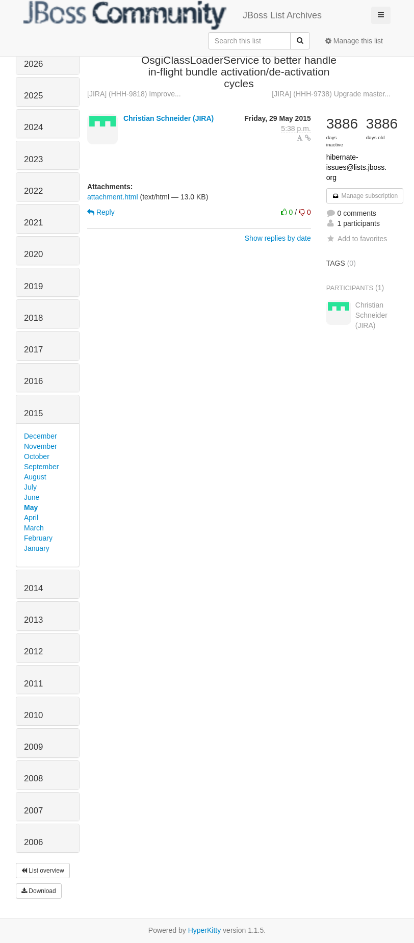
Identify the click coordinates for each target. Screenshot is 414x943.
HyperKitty (204, 930)
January (36, 548)
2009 (33, 747)
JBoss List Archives (172, 15)
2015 (33, 413)
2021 (33, 222)
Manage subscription (365, 195)
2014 (33, 588)
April (31, 518)
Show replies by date (278, 238)
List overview (42, 870)
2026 (33, 64)
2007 (33, 810)
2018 (33, 318)
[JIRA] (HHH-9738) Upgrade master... (331, 94)
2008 (33, 778)
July (30, 487)
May (31, 507)
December (40, 436)
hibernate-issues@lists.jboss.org (356, 167)
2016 (33, 381)
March (34, 528)
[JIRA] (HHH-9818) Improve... (134, 94)
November (40, 446)
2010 (33, 715)
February (38, 538)
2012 (33, 651)
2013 (33, 620)
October (36, 456)
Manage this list (354, 41)
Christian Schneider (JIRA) (168, 118)
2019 (33, 286)
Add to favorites (356, 239)
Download (38, 891)
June (31, 497)
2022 (33, 191)
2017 (33, 349)
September (41, 467)
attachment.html (112, 197)
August (35, 477)
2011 (33, 684)
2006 (33, 842)
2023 (33, 159)
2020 (33, 254)
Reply (101, 212)
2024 (33, 127)
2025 (33, 95)
